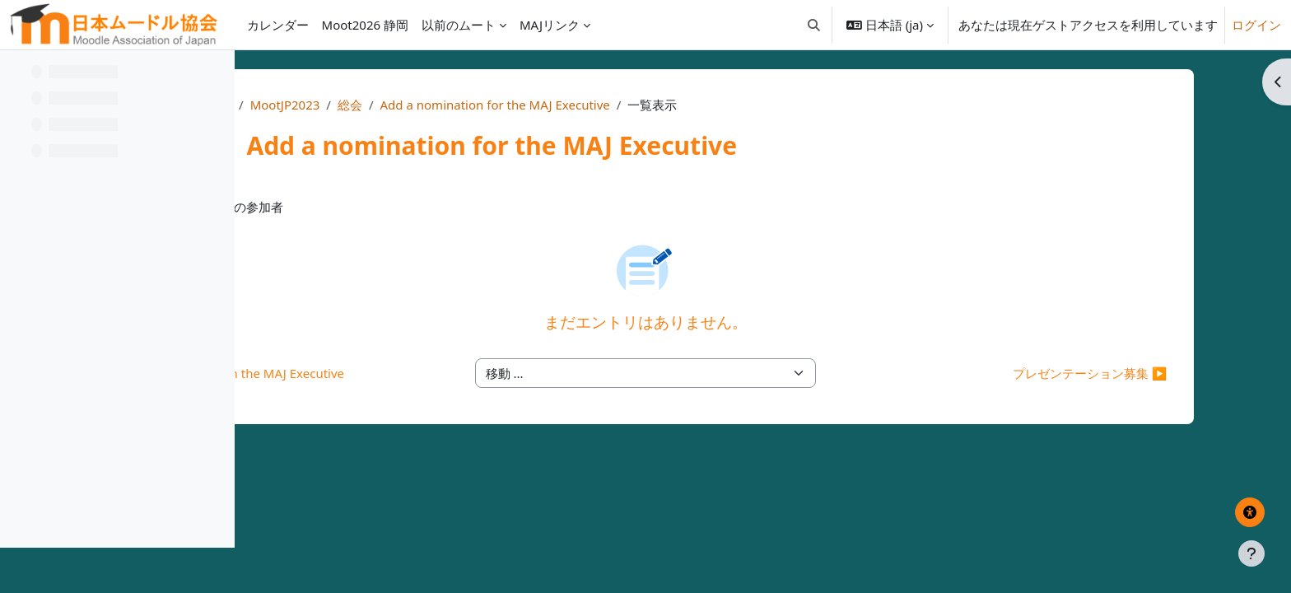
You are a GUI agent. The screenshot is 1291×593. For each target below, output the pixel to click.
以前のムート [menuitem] (459, 24)
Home (422, 104)
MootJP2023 (493, 104)
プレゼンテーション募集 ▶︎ (1072, 373)
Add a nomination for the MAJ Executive (703, 104)
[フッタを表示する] (1251, 553)
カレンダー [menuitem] (278, 24)
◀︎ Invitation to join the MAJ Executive (460, 373)
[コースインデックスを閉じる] (17, 74)
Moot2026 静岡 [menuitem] (365, 24)
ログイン (1256, 24)
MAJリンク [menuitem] (550, 24)
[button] (813, 24)
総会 (557, 104)
